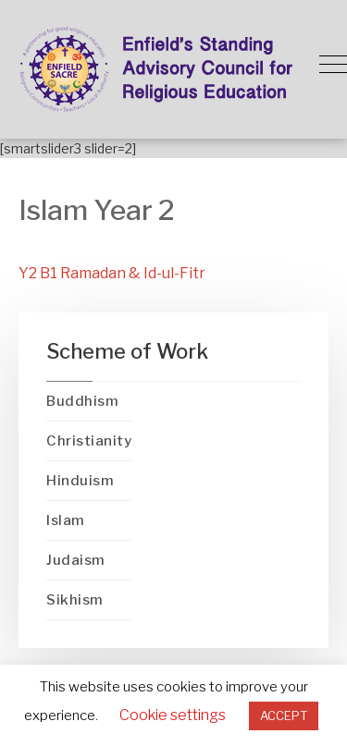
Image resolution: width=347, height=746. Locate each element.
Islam (65, 520)
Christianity (88, 441)
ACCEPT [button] (283, 715)
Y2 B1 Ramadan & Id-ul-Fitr (112, 273)
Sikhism (75, 600)
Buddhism (82, 401)
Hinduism (80, 480)
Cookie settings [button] (172, 715)
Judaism (75, 560)
